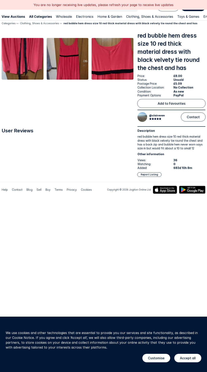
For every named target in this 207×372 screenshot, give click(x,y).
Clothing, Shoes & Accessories (149, 17)
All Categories (40, 17)
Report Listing (149, 174)
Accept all (188, 358)
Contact (193, 117)
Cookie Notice (23, 338)
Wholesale (64, 17)
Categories (9, 23)
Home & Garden (109, 17)
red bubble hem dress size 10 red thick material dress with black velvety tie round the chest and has (130, 23)
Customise (156, 358)
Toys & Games (188, 17)
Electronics (84, 17)
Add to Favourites (171, 103)
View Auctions (13, 17)
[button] (34, 64)
